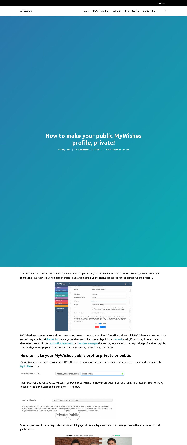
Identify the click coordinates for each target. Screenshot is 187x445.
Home (86, 11)
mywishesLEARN (119, 149)
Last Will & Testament (61, 343)
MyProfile (25, 366)
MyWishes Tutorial (90, 149)
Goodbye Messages (88, 343)
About (116, 11)
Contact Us (149, 11)
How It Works (131, 11)
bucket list (52, 339)
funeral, (118, 339)
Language (162, 3)
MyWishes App (101, 11)
